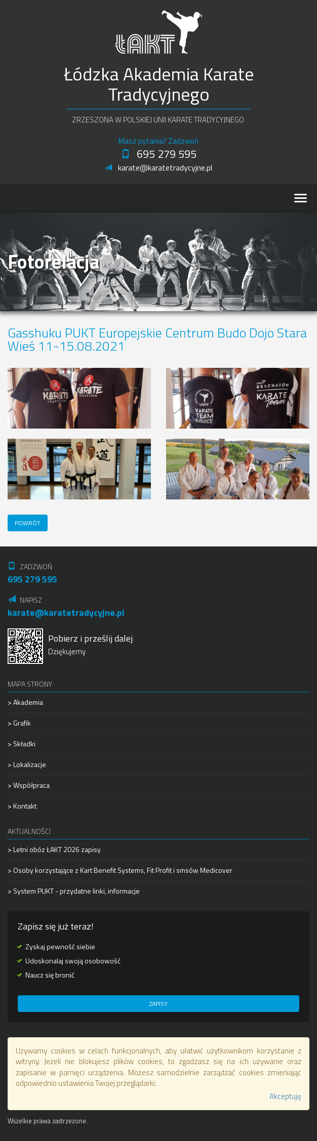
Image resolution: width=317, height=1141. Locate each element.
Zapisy (158, 1003)
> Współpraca (29, 785)
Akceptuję (285, 1096)
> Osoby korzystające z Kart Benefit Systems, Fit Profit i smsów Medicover (120, 870)
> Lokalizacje (27, 764)
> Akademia (25, 702)
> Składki (21, 743)
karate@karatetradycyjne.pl (158, 167)
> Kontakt (22, 805)
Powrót (28, 523)
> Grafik (19, 722)
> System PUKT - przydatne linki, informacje (74, 890)
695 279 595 (158, 153)
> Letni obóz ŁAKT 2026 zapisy (54, 849)
